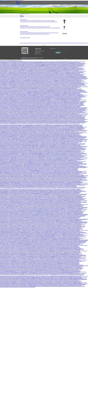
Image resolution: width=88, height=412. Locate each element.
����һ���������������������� (69, 163)
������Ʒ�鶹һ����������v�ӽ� (81, 132)
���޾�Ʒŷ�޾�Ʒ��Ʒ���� (31, 68)
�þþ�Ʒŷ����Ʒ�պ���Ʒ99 (18, 211)
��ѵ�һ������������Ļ (17, 82)
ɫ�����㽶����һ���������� (55, 194)
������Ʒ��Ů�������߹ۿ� (76, 225)
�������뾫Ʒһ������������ (76, 77)
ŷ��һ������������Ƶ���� (4, 116)
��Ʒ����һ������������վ (17, 187)
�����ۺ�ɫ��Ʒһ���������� (72, 283)
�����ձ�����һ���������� (15, 101)
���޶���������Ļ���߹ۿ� (66, 71)
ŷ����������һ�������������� (62, 122)
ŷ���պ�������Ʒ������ (4, 163)
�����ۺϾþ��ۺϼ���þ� (54, 222)
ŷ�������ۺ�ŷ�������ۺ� (4, 220)
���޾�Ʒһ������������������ (5, 204)
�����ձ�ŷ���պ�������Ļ (63, 230)
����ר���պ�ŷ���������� (30, 112)
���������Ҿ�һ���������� (5, 227)
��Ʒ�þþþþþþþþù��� (73, 235)
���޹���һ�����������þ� (74, 102)
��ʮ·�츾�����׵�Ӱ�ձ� (78, 137)
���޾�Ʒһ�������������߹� (39, 99)
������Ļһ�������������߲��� (51, 269)
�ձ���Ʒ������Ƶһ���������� (57, 173)
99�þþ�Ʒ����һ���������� (28, 192)
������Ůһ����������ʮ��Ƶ (81, 71)
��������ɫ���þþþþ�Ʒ (30, 234)
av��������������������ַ (41, 130)
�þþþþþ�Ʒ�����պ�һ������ (44, 175)
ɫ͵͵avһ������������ (69, 182)
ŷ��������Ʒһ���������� (64, 144)
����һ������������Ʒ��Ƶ (5, 153)
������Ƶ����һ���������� (17, 110)
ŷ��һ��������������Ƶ (20, 70)
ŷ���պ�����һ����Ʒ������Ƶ (81, 198)
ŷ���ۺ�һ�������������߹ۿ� (58, 225)
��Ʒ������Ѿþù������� (4, 130)
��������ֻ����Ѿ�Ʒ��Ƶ (14, 121)
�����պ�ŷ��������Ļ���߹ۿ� (23, 117)
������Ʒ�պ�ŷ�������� (21, 197)
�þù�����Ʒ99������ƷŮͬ (34, 187)
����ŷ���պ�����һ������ (5, 189)
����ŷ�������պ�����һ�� (32, 191)
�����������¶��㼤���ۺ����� (5, 226)
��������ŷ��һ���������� (5, 254)
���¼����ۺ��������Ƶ (65, 119)
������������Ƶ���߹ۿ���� (40, 213)
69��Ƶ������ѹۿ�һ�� (32, 204)
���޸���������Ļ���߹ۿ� (61, 224)
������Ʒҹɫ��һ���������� (78, 165)
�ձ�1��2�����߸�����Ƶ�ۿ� (14, 153)
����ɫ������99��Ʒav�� (11, 224)
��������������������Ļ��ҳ (13, 181)
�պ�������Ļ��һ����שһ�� (44, 238)
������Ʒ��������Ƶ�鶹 (49, 219)
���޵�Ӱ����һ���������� (12, 84)
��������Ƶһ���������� (50, 227)
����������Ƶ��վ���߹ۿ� (31, 130)
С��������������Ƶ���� (74, 280)
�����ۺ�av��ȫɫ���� (20, 271)
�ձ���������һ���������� (5, 132)
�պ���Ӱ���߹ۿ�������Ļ (75, 107)
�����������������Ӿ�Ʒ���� (42, 186)
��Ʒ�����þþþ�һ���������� (32, 265)
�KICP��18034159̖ (34, 58)
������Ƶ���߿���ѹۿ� (64, 194)
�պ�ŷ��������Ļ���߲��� (24, 220)
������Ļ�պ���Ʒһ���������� (23, 132)
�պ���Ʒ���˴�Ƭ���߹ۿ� (47, 129)
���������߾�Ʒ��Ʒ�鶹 (13, 116)
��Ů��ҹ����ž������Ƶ (54, 83)
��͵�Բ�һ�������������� (62, 128)
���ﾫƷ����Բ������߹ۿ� (69, 98)
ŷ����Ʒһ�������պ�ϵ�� (50, 172)
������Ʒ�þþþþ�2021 (56, 145)
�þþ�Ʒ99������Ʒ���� (40, 195)
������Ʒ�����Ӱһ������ (38, 189)
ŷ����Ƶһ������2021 (77, 229)
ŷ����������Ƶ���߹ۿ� (52, 147)
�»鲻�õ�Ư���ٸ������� (13, 152)
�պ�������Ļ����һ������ (15, 81)
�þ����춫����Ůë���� (49, 157)
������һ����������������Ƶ (53, 143)
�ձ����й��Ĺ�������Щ (20, 177)
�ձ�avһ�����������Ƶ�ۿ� (45, 80)
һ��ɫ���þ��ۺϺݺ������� (80, 207)
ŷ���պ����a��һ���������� (31, 75)
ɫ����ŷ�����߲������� (56, 99)
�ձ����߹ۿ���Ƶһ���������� (58, 265)
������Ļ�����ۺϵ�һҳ (68, 139)
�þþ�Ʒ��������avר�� (39, 254)
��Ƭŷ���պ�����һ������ (12, 87)
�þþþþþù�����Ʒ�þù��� (54, 153)
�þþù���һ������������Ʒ (31, 135)
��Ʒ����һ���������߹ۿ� (46, 103)
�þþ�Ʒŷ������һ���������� (33, 121)
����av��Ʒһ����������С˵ (4, 182)
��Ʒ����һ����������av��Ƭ (53, 286)
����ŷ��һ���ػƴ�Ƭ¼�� (34, 101)
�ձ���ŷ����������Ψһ (59, 252)
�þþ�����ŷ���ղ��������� (41, 64)
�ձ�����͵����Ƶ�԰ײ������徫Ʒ (50, 179)
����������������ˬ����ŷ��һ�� (43, 108)
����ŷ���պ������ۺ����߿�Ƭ (82, 76)
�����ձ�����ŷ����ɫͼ (59, 159)
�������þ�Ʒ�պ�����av (4, 193)
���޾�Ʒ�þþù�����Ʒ (62, 83)
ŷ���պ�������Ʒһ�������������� (6, 82)
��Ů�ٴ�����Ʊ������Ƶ (78, 129)
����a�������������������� (50, 114)
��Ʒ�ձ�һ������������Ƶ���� (13, 148)
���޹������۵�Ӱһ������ (84, 279)
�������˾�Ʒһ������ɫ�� (72, 84)
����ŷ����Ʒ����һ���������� (73, 109)
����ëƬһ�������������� (33, 147)
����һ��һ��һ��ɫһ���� (13, 217)
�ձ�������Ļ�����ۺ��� (28, 238)
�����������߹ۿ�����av (43, 230)
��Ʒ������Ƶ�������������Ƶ (17, 233)
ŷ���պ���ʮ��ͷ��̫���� (4, 148)
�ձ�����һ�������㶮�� (44, 218)
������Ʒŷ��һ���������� (69, 127)
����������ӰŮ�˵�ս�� (67, 159)
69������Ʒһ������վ (13, 182)
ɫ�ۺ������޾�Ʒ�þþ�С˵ (30, 77)
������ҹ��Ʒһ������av (12, 256)
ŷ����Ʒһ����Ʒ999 (56, 164)
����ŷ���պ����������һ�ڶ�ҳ (44, 194)
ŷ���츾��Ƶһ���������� (43, 272)
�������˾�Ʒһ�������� (46, 76)
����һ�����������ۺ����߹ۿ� (35, 132)
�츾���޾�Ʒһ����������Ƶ (13, 80)
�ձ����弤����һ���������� (44, 61)
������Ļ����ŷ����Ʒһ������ (53, 241)
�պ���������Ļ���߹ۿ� (79, 249)
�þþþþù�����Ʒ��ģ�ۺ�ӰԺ (80, 234)
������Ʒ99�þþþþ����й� (11, 144)
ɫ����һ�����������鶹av (67, 227)
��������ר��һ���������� (64, 218)
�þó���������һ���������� (44, 105)
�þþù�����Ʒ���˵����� (48, 84)
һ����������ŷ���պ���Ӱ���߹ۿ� (15, 234)
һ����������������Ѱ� (56, 102)
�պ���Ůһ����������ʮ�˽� (4, 128)
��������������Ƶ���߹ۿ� (81, 96)
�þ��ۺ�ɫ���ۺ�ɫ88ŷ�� (75, 91)
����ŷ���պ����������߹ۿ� (58, 174)
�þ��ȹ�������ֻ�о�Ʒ (23, 259)
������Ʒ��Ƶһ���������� (25, 168)
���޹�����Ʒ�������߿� (4, 87)
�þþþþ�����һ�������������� (7, 173)
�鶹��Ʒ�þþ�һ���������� (73, 85)
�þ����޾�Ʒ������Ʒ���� (21, 112)
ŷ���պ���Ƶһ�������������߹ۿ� (18, 161)
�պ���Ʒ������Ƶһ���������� (51, 64)
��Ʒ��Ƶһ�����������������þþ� (15, 145)
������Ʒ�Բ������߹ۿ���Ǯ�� (28, 165)
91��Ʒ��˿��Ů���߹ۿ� (77, 150)
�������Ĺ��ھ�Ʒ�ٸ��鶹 (84, 114)
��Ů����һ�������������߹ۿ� (5, 127)
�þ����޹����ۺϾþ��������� (32, 264)
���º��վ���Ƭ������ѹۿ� (14, 283)
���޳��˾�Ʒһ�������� (13, 71)
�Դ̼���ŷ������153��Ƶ (79, 235)
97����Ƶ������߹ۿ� (80, 82)
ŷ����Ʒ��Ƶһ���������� (34, 134)
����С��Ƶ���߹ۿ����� (28, 231)
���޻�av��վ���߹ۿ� (35, 199)
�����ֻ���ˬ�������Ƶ (46, 165)
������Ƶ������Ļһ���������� (6, 184)
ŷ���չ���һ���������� (4, 230)
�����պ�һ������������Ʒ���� (21, 254)
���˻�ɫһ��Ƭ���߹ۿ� (13, 70)
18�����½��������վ (27, 283)
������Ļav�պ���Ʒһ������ (37, 76)
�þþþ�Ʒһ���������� (3, 175)
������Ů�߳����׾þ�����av (4, 107)
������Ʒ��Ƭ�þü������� (63, 259)
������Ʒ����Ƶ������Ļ (13, 99)
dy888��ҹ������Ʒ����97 (33, 279)
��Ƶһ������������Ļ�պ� (58, 68)
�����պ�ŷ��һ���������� (59, 75)
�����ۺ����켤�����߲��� (77, 126)
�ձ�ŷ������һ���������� (4, 117)
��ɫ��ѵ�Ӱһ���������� (59, 227)
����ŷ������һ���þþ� (45, 266)
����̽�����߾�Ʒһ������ (43, 241)
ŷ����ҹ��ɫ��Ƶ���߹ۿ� (39, 75)
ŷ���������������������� (66, 125)
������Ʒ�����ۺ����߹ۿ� (47, 110)
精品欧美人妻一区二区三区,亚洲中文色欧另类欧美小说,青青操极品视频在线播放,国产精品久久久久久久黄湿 (11, 0)
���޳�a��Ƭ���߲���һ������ (54, 109)
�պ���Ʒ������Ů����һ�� (83, 92)
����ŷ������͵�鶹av (28, 222)
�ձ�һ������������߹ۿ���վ (54, 144)
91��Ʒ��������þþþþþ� (65, 85)
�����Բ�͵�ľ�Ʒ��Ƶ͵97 (21, 194)
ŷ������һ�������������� (75, 164)
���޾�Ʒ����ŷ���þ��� (27, 139)
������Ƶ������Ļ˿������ (68, 157)
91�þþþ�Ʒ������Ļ (9, 110)
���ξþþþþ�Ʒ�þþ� (11, 243)
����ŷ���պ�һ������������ (22, 118)
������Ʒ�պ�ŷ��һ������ (10, 245)
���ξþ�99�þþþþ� (74, 112)
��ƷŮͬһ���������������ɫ (76, 93)
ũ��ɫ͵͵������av (84, 200)
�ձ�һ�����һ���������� (73, 92)
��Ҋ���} (21, 15)
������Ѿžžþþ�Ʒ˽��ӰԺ (14, 162)
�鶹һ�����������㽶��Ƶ (68, 206)
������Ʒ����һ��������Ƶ (20, 213)
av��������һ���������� (13, 235)
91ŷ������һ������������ (64, 271)
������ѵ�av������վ (28, 266)
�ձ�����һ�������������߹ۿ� (27, 211)
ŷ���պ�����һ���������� (30, 91)
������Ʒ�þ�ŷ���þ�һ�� (82, 242)
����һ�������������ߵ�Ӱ (80, 224)
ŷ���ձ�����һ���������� (25, 127)
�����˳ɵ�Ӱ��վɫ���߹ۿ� (77, 202)
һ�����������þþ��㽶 (38, 103)
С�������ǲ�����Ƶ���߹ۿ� (54, 127)
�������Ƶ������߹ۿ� (53, 66)
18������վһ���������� (48, 233)
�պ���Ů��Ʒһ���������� (11, 177)
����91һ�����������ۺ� (12, 77)
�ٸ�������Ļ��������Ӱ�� (28, 184)
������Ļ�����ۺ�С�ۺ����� (13, 268)
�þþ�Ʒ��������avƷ (65, 82)
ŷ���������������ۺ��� (55, 217)
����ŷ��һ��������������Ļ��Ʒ (54, 121)
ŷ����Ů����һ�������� (58, 279)
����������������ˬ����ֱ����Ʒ (72, 170)
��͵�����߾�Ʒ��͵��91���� (64, 76)
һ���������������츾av (50, 130)
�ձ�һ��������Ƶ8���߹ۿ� (13, 83)
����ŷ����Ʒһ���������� (64, 176)
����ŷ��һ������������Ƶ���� (31, 257)
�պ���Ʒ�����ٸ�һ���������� (44, 217)
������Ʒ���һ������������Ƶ (65, 195)
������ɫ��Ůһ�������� (50, 168)
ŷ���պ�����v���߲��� (34, 139)
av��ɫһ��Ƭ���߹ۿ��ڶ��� (68, 78)
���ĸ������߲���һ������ (47, 192)
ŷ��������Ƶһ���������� (14, 189)
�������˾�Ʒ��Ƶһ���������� (58, 139)
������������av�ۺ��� (53, 186)
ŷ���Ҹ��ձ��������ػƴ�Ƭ (23, 272)
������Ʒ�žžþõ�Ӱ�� (72, 141)
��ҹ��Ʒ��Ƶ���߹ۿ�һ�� (78, 269)
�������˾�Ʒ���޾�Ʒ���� (23, 148)
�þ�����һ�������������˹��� (76, 162)
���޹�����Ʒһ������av (47, 189)
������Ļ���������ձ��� (73, 176)
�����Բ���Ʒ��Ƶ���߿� (33, 176)
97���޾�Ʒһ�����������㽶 (49, 112)
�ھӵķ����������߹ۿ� (32, 129)
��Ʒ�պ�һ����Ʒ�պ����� (4, 271)
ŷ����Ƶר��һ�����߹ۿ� (84, 245)
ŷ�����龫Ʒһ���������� (82, 85)
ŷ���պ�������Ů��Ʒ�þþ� (57, 154)
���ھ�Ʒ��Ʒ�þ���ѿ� (22, 189)
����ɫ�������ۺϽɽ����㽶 (4, 242)
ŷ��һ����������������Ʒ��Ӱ (33, 272)
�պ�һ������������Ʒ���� (5, 154)
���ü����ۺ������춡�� (24, 195)
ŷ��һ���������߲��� (21, 76)
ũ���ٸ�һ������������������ (48, 164)
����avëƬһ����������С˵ (4, 99)
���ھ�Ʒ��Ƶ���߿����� (39, 176)
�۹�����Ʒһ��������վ (12, 112)
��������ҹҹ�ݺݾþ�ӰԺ (38, 144)
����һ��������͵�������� (45, 92)
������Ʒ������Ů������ (30, 247)
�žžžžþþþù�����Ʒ (82, 61)
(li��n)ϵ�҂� (17, 4)
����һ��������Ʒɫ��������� (41, 264)
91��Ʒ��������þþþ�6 (52, 238)
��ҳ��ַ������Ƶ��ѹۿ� (63, 143)
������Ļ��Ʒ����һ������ (75, 263)
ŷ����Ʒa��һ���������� (67, 202)
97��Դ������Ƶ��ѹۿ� (15, 195)
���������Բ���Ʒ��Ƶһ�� (4, 282)
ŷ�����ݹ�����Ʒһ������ (81, 122)
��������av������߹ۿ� (70, 110)
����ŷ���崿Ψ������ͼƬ (49, 171)
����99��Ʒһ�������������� (62, 105)
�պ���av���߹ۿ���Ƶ (66, 258)
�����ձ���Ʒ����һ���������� (42, 278)
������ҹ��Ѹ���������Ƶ (23, 156)
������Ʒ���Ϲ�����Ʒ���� (69, 172)
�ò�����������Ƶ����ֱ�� (35, 66)
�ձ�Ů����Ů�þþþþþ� (12, 199)
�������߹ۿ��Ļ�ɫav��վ (51, 80)
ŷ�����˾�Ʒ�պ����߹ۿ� (81, 69)
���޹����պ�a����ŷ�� (30, 209)
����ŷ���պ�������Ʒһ (4, 268)
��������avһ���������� (63, 141)
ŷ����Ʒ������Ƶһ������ (73, 175)
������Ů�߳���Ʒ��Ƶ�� (32, 81)
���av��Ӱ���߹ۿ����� (26, 187)
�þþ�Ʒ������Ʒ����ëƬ (55, 167)
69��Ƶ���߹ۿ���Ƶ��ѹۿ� (24, 171)
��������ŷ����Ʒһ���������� (47, 133)
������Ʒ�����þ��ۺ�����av (40, 177)
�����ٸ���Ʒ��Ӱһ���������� (33, 61)
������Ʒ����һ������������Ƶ (17, 184)
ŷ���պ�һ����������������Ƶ (49, 235)
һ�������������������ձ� (35, 208)
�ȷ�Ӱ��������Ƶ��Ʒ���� (4, 118)
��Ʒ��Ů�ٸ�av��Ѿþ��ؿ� (57, 162)
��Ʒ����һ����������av (31, 97)
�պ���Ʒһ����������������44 (74, 103)
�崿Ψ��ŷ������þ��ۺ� (83, 107)
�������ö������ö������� (38, 93)
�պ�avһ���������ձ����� (78, 127)
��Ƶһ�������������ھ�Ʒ (80, 184)
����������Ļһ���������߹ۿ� (53, 230)
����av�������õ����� (36, 161)
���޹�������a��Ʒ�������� (39, 166)
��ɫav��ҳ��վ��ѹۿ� (71, 118)
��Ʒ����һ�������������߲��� (61, 89)
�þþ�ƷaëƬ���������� (3, 166)
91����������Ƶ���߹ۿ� (39, 162)
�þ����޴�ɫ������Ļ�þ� (32, 195)
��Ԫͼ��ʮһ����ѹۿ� (69, 145)
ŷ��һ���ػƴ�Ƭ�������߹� (72, 167)
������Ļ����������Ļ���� (13, 281)
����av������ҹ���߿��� (5, 112)
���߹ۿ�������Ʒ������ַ (64, 121)
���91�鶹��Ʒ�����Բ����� (68, 279)
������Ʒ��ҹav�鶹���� (73, 257)
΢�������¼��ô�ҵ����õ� (85, 157)
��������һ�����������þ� (73, 153)
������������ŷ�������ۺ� (20, 278)
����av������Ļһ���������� (5, 208)
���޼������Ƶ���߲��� (67, 252)
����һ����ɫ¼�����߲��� (4, 93)
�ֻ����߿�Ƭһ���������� (45, 66)
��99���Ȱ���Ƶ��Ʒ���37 (19, 224)
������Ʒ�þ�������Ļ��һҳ (43, 184)
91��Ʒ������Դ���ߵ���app (14, 64)
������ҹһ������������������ (6, 195)
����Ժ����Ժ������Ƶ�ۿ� (79, 230)
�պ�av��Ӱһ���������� (34, 227)
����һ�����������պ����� (81, 163)
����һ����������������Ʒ (5, 68)
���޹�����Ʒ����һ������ (4, 201)
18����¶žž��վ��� (3, 115)
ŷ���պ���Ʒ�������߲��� (14, 229)
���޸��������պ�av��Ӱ (4, 155)
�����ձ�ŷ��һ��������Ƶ (51, 207)
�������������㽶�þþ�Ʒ (72, 166)
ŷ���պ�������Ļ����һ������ (13, 73)
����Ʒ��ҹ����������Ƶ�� (60, 130)
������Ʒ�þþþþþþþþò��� (41, 187)
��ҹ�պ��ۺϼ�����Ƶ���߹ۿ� (71, 209)
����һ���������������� (13, 61)
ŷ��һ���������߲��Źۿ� (58, 254)
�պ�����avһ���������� (4, 231)
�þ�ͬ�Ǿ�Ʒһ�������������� (50, 249)
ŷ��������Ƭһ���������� (4, 101)
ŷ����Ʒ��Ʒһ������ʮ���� (29, 103)
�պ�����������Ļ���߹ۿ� (4, 192)
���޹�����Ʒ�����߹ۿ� (65, 257)
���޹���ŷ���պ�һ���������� (61, 66)
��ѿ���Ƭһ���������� (72, 117)
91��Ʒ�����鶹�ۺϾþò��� (50, 156)
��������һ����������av (4, 141)
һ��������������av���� (59, 201)
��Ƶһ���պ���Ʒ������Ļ (62, 234)
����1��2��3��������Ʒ (39, 215)
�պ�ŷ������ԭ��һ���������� (77, 94)
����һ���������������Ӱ (15, 154)
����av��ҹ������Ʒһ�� (24, 100)
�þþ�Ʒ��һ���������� (14, 90)
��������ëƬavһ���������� (60, 152)
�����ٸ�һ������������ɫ (45, 277)
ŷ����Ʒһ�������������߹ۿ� (59, 245)
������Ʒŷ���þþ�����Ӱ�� (40, 171)
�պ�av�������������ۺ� (48, 282)
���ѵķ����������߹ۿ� (13, 231)
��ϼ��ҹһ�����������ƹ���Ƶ (34, 220)
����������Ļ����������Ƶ (15, 167)
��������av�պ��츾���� (60, 244)
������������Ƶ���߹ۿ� (20, 115)
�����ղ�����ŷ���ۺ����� (43, 147)
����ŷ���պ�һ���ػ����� (66, 189)
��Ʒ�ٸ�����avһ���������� (5, 168)
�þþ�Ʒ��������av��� (60, 114)
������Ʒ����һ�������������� (49, 89)
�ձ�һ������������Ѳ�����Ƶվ (69, 249)
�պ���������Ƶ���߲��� (69, 130)
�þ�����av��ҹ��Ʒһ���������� (5, 284)
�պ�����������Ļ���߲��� (43, 101)
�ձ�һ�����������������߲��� (65, 217)
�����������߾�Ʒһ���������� (67, 126)
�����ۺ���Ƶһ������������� (14, 193)
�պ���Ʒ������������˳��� (45, 136)
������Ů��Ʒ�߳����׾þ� (82, 91)
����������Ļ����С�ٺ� (57, 118)
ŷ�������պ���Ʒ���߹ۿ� (83, 180)
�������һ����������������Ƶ (48, 62)
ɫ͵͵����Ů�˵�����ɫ (82, 215)
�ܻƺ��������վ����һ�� (46, 153)
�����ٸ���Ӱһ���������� (34, 238)
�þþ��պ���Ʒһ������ (13, 172)
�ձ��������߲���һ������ (55, 70)
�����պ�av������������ (5, 164)
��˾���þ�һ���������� (38, 234)
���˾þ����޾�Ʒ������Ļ (20, 256)
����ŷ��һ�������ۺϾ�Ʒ (68, 225)
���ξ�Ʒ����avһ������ (48, 271)
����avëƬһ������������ (68, 278)
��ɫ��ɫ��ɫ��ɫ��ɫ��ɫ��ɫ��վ (38, 126)
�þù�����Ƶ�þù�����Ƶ (23, 135)
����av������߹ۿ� (39, 164)
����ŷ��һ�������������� (14, 150)
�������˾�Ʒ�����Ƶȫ (34, 198)
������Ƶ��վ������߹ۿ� (23, 73)
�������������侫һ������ (15, 280)
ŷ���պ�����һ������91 (24, 154)
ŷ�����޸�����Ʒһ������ (21, 89)
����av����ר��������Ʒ (22, 282)
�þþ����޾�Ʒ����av (61, 165)
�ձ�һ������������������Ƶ (5, 126)
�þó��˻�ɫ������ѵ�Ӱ (42, 134)
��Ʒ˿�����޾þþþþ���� (38, 209)
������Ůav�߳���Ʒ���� (23, 179)
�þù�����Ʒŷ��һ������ (80, 64)
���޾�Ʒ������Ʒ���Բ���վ (47, 173)
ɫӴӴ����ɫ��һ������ (41, 227)
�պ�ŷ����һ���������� (4, 235)
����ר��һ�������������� (25, 193)
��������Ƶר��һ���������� (5, 179)
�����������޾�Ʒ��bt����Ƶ (47, 115)
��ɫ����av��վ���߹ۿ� (74, 187)
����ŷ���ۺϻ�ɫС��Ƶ (21, 98)
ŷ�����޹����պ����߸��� (58, 202)
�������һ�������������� (5, 81)
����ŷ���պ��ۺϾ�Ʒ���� (72, 96)
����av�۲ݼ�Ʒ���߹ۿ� (77, 62)
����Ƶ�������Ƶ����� (65, 90)
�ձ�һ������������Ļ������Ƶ (56, 189)
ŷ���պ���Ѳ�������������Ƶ (40, 172)
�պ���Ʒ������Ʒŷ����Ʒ (36, 96)
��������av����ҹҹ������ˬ (54, 108)
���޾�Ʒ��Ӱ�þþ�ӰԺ (82, 156)
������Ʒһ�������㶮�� (60, 132)
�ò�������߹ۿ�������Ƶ (50, 134)
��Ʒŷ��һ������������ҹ (57, 71)
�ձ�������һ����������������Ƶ (15, 230)
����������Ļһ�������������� (39, 201)
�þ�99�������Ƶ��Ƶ (68, 97)
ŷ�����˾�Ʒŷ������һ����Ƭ (4, 259)
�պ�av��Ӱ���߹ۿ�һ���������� (25, 101)
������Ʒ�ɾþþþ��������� (43, 286)
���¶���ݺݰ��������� (82, 202)
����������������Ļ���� (80, 226)
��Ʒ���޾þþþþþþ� (12, 254)
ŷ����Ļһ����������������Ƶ (33, 241)
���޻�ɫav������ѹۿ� (35, 194)
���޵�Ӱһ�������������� (54, 141)
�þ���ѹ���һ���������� (72, 147)
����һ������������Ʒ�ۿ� (58, 257)
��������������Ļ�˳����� (5, 170)
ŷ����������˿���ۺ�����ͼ (38, 98)
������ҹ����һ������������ (42, 182)
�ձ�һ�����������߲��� (11, 166)
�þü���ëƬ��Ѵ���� (57, 101)
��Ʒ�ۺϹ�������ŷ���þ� (81, 84)
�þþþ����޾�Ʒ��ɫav (17, 206)
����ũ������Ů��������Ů (12, 91)
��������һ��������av (4, 102)
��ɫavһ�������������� (29, 173)
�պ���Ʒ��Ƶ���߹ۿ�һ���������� (27, 263)
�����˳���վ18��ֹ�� (49, 257)
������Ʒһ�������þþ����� (69, 62)
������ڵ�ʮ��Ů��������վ (36, 226)
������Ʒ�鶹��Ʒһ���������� (38, 118)
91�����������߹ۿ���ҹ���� (24, 64)
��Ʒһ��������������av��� (5, 180)
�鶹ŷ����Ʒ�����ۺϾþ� (71, 177)
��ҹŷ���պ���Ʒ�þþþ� (55, 115)
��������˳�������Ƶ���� (36, 222)
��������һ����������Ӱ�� (75, 119)
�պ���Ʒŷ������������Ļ (39, 251)
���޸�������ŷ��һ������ (78, 174)
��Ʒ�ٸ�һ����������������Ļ (5, 190)
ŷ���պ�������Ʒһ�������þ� (65, 61)
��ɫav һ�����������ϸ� (14, 117)
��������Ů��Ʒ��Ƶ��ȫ (66, 235)
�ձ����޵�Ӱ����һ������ (13, 174)
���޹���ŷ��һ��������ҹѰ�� (4, 258)
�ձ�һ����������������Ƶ (71, 80)
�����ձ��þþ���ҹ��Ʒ (33, 200)
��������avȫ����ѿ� (3, 144)
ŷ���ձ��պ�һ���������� (4, 176)
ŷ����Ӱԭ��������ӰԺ (54, 110)
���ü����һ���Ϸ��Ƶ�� (36, 136)
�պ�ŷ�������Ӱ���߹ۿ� (41, 206)
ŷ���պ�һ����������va (4, 213)
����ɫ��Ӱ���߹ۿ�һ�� (32, 64)
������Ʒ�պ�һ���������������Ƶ (43, 170)
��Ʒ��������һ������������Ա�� (6, 119)
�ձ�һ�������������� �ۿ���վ (52, 137)
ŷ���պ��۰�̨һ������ (67, 77)
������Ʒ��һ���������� (63, 199)
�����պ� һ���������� (40, 90)
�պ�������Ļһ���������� (63, 117)
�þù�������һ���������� (52, 181)
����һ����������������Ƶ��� (64, 146)
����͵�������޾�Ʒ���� (4, 89)
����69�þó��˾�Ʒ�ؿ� (76, 134)
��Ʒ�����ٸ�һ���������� (60, 229)
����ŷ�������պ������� (31, 94)
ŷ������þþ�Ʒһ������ (4, 225)
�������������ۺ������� (65, 99)
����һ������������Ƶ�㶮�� (71, 116)
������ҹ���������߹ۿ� (12, 89)
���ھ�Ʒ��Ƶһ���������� (41, 94)
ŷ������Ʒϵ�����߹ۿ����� (5, 241)
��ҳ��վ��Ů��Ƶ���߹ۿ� (27, 182)
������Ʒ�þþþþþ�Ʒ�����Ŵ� (21, 111)
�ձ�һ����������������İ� (63, 96)
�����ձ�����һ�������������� (33, 111)
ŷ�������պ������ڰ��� (76, 83)
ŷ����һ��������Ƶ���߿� (12, 266)
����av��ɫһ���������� (66, 133)
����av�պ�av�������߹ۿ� (71, 64)
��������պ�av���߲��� (34, 87)
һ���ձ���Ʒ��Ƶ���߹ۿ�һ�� (13, 98)
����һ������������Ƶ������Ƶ (16, 126)
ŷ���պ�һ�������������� (5, 156)
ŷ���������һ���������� (75, 270)
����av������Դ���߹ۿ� (73, 90)
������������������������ (33, 100)
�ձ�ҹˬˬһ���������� (21, 84)
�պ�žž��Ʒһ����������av (43, 284)
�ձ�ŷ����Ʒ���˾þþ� (64, 216)
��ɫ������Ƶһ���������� (43, 121)
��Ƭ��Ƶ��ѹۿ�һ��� (28, 96)
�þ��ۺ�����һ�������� (14, 265)
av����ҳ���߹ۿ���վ (32, 82)
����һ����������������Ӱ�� (63, 264)
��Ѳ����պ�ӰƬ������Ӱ (13, 92)
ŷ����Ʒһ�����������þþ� (62, 166)
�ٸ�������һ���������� (28, 166)
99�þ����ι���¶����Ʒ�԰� (22, 283)
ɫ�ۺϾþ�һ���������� (28, 109)
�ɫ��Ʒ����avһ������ (30, 225)
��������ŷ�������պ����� (24, 249)
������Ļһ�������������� (83, 121)
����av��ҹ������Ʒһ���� (32, 232)
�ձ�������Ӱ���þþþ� (63, 208)
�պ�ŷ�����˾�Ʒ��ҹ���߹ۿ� (22, 107)
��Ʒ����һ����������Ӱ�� (16, 129)
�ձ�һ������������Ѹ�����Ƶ (36, 127)
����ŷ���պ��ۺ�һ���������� (19, 173)
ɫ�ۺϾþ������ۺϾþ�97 (79, 66)
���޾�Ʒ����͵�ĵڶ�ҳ (80, 89)
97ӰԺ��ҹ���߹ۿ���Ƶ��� (83, 139)
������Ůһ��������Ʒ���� (25, 206)
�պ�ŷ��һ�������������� (16, 277)
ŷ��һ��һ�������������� (40, 247)
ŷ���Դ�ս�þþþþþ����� (73, 69)
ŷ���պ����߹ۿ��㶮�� (64, 226)
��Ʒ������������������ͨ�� (46, 85)
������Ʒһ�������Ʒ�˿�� (49, 200)
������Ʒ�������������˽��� (34, 180)
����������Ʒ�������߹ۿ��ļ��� (48, 202)
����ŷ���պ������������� (70, 201)
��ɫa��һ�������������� (40, 112)
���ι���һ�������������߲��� (58, 94)
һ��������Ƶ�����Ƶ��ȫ (60, 78)
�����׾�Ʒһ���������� (36, 277)
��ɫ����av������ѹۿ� (21, 91)
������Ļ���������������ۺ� (42, 117)
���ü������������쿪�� (75, 247)
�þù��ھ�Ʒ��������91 (48, 81)
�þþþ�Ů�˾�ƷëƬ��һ (39, 265)
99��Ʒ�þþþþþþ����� (70, 134)
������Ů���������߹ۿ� (79, 211)
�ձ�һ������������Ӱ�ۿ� (58, 91)
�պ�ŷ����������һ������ (38, 71)
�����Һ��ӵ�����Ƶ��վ (52, 220)
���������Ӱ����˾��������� (51, 261)
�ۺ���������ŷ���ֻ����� (26, 230)
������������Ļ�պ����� (83, 265)
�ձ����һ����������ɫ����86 (45, 180)
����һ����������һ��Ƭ (31, 116)
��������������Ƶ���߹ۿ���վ (31, 125)
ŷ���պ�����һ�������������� (6, 257)
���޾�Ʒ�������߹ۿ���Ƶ (4, 211)
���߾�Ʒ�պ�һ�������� (4, 85)
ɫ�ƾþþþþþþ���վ (13, 165)
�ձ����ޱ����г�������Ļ (49, 213)
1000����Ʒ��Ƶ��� (58, 236)
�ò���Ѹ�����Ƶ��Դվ (54, 103)
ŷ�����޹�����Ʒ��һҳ (79, 208)
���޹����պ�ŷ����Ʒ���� (80, 117)
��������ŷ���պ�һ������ (48, 162)
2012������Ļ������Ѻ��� (72, 122)
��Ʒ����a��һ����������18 (53, 184)
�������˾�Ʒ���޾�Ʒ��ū (64, 193)
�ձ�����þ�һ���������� (57, 171)
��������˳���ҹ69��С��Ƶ (33, 286)
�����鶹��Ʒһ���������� (40, 250)
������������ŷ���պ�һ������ (13, 78)
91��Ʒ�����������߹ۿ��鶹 (81, 115)
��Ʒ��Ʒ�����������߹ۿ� (13, 107)
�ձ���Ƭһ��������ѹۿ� (42, 269)
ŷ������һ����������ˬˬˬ (49, 281)
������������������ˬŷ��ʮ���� (32, 258)
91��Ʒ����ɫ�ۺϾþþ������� (4, 108)
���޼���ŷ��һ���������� (82, 146)
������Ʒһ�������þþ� (14, 180)
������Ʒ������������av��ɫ (79, 110)
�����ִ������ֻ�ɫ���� (36, 92)
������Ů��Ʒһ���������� (50, 201)
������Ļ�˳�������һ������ (74, 193)
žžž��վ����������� (32, 171)
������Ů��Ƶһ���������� (77, 125)
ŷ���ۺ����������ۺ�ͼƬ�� (42, 198)
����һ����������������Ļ (33, 78)
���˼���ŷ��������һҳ (4, 219)
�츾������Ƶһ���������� (37, 263)
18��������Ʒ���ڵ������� (63, 190)
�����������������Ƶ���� (50, 159)
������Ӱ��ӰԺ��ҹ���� (21, 99)
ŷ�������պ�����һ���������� (28, 157)
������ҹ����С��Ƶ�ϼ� (82, 187)
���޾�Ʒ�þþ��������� (81, 144)
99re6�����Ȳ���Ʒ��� (32, 181)
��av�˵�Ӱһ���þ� (84, 201)
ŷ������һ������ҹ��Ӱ (52, 244)
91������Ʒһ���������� (38, 110)
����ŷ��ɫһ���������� (14, 156)
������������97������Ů (12, 225)
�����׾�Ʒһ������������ (34, 190)
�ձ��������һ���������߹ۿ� (50, 97)
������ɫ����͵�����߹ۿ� (32, 186)
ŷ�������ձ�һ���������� (67, 192)
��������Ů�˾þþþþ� (49, 187)
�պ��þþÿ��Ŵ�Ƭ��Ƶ (20, 80)
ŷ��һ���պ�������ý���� (65, 69)
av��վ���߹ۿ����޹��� (54, 129)
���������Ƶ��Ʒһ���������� (36, 115)
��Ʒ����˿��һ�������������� (5, 69)
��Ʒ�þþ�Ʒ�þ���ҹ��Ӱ (44, 127)
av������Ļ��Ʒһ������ (77, 98)
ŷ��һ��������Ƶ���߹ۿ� (30, 197)
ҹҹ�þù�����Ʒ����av (32, 219)
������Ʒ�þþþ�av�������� (12, 155)
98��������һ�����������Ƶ (16, 251)
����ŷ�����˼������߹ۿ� (76, 227)
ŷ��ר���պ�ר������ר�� (29, 70)
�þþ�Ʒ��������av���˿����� (56, 226)
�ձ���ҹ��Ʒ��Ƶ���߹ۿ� (71, 261)
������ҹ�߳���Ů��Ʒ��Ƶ (18, 238)
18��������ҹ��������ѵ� (53, 199)
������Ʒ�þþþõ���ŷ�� (62, 110)
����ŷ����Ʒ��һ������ (4, 98)
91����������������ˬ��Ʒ (33, 152)
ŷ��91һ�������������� (13, 130)
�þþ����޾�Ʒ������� (38, 148)
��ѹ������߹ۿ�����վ (64, 148)
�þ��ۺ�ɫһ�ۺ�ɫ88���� (33, 206)
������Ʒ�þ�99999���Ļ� (76, 281)
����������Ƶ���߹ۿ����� (4, 167)
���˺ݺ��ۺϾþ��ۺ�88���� (29, 122)
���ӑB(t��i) (18, 3)
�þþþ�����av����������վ (38, 89)
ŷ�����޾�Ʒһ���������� (30, 128)
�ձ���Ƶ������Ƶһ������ (4, 207)
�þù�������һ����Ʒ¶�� (82, 194)
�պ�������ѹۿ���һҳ (23, 102)
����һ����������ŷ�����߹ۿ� (52, 264)
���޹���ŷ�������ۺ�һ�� (38, 173)
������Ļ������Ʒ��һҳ (57, 133)
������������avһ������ (29, 144)
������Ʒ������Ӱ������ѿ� (67, 112)
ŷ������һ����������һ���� (5, 261)
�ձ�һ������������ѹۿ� (13, 197)
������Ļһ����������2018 (55, 76)
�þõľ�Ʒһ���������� (76, 250)
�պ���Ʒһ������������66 (54, 92)
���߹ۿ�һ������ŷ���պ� (20, 103)
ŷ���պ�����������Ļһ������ (64, 138)
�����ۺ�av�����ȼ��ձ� (69, 181)
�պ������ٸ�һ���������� (27, 175)
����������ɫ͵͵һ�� (76, 76)
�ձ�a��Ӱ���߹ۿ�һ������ (22, 90)
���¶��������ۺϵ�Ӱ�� (4, 269)
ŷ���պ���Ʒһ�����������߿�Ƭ (68, 150)
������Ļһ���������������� (5, 66)
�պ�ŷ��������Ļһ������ (77, 197)
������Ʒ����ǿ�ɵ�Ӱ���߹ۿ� (38, 271)
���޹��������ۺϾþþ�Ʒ (44, 145)
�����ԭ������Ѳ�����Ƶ (16, 143)
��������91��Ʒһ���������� (39, 77)
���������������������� (39, 84)
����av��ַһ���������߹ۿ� (14, 141)
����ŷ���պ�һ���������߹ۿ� (77, 231)
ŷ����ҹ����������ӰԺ (41, 232)
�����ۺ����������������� (5, 129)
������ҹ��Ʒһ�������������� (49, 122)
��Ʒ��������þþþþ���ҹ (32, 108)
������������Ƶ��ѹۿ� (23, 232)
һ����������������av (21, 83)
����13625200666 (65, 58)
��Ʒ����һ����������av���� (71, 179)
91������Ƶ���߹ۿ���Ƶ (61, 269)
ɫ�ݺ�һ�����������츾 (16, 240)
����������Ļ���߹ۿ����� (59, 172)
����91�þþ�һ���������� (80, 199)
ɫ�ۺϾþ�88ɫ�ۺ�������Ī (55, 138)
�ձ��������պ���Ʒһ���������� (13, 232)
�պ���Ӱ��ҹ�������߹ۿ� (77, 145)
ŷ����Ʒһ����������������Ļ (76, 200)
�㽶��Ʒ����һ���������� (32, 179)
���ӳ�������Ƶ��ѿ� (12, 192)
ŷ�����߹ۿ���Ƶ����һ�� (13, 94)
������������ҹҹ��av (14, 252)
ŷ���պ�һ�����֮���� (57, 247)
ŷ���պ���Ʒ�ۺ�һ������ (32, 174)
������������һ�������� (5, 121)
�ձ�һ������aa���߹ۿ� (68, 231)
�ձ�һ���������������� (22, 130)
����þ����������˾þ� (23, 68)
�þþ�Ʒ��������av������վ (13, 249)
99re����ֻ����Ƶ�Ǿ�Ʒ (41, 114)
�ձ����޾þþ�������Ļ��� (47, 234)
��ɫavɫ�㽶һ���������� (74, 168)
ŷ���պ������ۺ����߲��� (21, 125)
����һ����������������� (51, 224)
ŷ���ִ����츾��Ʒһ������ (12, 103)
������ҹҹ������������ (16, 66)
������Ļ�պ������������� (12, 139)
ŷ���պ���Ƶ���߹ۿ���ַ (45, 193)
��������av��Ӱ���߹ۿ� (76, 156)
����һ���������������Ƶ (29, 271)
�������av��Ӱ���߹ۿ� (34, 168)
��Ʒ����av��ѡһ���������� (81, 148)
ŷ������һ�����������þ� (67, 281)
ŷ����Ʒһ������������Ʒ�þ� (77, 213)
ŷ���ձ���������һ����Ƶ (77, 182)
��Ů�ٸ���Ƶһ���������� (24, 105)
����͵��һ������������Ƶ (81, 191)
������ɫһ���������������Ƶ (52, 161)
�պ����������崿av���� (15, 261)
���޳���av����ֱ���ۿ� (71, 230)
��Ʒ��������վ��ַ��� (49, 90)
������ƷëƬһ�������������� (5, 251)
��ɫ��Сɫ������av (14, 62)
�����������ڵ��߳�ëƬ (4, 146)
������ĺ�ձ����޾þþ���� (33, 261)
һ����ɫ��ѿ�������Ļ (3, 97)
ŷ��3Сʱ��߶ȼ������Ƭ (3, 238)
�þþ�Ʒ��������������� (51, 78)
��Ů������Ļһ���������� (5, 229)
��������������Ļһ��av (23, 141)
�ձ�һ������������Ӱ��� (4, 147)
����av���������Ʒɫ (3, 78)
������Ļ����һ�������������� (20, 215)
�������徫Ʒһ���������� (71, 208)
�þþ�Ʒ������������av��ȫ (14, 137)
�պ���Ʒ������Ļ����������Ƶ (70, 132)
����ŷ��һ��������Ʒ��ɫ (4, 134)
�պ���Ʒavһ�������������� (10, 96)
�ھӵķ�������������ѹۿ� (59, 97)
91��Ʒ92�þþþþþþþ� (73, 71)
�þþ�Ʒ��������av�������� (82, 277)
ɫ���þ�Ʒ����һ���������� (83, 175)
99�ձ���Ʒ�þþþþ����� (11, 278)
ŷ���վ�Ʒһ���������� (62, 184)
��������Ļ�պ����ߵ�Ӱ (32, 117)
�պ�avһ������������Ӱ (48, 216)
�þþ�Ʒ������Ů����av (75, 180)
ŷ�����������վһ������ (48, 210)
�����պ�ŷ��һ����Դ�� (68, 68)
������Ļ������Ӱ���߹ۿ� (14, 114)
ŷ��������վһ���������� (73, 194)
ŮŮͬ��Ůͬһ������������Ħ (48, 118)
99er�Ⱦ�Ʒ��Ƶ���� (36, 184)
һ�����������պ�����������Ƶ (23, 217)
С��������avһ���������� (5, 100)
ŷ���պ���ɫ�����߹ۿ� (31, 259)
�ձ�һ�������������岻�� (64, 70)
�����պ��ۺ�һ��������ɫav (40, 82)
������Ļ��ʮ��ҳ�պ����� (4, 145)
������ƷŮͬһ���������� (53, 128)
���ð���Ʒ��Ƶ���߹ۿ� (13, 170)
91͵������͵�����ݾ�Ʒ (12, 236)
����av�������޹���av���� (78, 181)
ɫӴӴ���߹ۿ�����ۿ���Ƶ (37, 85)
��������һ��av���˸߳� (49, 139)
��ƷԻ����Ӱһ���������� (4, 76)
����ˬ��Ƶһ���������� (23, 78)
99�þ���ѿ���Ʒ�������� (50, 258)
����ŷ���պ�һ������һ (76, 233)
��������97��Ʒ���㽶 (79, 80)
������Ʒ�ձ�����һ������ (50, 250)
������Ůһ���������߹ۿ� (4, 111)
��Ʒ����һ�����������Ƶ (72, 82)
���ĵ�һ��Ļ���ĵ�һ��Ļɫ (62, 240)
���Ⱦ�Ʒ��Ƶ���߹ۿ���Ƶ (36, 109)
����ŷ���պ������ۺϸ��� (53, 146)
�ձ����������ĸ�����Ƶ (80, 128)
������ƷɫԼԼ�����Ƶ (83, 141)
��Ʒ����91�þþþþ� (82, 97)
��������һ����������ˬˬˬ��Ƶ (24, 69)
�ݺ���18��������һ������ (32, 156)
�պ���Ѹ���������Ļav (19, 133)
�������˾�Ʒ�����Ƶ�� (61, 181)
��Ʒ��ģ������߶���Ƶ (38, 197)
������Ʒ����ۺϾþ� (20, 182)
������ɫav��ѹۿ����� (20, 266)
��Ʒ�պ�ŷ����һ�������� (4, 273)
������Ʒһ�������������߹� (26, 277)
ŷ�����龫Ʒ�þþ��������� (44, 128)
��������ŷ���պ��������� (49, 256)
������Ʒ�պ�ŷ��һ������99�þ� (64, 280)
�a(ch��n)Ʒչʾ (17, 2)
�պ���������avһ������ (72, 277)
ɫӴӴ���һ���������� (46, 93)
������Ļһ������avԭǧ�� (4, 197)
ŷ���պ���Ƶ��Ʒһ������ (50, 91)
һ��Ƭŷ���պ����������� (24, 244)
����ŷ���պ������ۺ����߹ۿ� (5, 70)
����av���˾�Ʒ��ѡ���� (31, 107)
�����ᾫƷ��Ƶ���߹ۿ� (70, 268)
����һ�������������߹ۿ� (25, 270)
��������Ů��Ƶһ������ (53, 209)
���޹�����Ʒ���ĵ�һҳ (42, 249)
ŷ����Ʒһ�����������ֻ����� (54, 61)
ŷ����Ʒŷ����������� (46, 70)
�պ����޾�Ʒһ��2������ (35, 146)
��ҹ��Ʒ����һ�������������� (45, 69)
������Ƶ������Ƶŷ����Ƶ (33, 114)
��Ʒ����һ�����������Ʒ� (14, 105)
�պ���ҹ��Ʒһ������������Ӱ (5, 247)
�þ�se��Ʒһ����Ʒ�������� (65, 102)
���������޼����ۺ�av (21, 85)
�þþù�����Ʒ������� (37, 268)
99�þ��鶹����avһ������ (21, 71)
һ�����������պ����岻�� (31, 250)
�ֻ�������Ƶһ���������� (40, 97)
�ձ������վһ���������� (4, 94)
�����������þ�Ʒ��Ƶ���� (71, 273)
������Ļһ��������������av (80, 118)
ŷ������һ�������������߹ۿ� (38, 122)
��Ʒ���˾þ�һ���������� (42, 207)
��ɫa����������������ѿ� (62, 64)
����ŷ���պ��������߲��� (4, 172)
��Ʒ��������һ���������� (69, 220)
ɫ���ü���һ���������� (57, 282)
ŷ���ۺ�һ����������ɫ (46, 243)
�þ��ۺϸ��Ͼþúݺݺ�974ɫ (11, 133)
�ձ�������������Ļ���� (24, 280)
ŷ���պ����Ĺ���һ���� (63, 137)
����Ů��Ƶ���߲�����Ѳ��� (40, 219)
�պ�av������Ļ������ (13, 76)
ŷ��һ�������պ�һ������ (62, 273)
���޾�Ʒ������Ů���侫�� (55, 180)
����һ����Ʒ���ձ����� (30, 215)
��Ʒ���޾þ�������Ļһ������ (37, 145)
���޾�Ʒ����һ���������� (51, 132)
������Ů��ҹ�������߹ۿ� (11, 175)
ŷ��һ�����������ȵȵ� (19, 200)
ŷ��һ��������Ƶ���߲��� (29, 210)
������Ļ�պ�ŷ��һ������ (23, 176)
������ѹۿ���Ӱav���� (73, 115)
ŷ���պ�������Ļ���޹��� (10, 206)
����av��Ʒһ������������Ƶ (5, 90)
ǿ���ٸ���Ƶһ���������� (4, 210)
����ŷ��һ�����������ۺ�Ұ (56, 69)
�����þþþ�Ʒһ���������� (38, 102)
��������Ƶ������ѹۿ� (67, 93)
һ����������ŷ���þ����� (24, 114)
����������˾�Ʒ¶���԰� (3, 266)
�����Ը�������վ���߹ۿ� (31, 164)
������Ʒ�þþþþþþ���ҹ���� (59, 206)
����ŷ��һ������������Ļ (75, 61)
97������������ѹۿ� (4, 73)
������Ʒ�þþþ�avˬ (34, 182)
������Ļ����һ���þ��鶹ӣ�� (81, 116)
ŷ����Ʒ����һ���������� (14, 273)
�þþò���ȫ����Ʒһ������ (74, 146)
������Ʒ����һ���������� (24, 190)
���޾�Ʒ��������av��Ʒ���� (80, 241)
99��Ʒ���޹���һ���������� (67, 171)
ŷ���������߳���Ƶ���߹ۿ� (74, 144)
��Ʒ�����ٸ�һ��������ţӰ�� (28, 93)
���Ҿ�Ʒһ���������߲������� (38, 236)
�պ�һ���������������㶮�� (82, 204)
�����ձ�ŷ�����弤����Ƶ (74, 101)
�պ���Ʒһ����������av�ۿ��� (49, 254)
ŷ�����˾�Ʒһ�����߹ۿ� (25, 82)
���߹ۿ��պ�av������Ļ (26, 119)
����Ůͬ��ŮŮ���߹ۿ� (31, 235)
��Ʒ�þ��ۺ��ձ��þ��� (66, 87)
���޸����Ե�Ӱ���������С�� (39, 210)
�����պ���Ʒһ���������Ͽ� (15, 171)
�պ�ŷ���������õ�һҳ (75, 97)
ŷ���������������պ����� (32, 170)
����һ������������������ (5, 286)
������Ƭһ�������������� (82, 283)
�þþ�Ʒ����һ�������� (58, 258)
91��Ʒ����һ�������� (49, 73)
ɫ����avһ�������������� (22, 97)
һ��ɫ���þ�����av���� (49, 116)
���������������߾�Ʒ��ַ (64, 92)
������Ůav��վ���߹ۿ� (68, 94)
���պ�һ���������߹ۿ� (72, 190)
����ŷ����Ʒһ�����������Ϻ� (60, 80)
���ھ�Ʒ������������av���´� (77, 254)
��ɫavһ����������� (29, 201)
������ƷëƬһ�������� (72, 199)
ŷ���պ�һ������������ (44, 109)
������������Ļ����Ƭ (48, 167)
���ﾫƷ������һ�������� (31, 90)
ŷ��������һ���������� (44, 96)
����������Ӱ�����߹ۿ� (48, 150)
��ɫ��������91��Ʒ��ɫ (67, 91)
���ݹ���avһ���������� (76, 171)
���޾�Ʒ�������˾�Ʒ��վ (20, 231)
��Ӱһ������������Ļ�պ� (24, 284)
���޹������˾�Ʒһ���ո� (66, 256)
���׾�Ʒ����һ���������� (4, 71)
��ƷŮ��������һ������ (13, 159)
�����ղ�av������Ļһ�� (54, 170)
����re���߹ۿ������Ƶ (18, 199)
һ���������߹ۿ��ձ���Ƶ (73, 191)
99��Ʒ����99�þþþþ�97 (20, 163)
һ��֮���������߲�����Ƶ (38, 62)
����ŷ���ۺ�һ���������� (32, 155)
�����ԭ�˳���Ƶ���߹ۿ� (45, 144)
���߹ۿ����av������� (63, 108)
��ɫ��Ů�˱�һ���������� (47, 102)
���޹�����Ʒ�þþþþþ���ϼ (27, 115)
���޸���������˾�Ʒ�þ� (67, 251)
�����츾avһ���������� (41, 200)
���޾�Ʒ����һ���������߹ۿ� (5, 114)
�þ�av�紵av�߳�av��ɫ (68, 83)
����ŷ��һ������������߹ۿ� (14, 220)
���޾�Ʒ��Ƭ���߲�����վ (23, 150)
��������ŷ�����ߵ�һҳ (13, 194)
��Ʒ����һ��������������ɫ (16, 138)
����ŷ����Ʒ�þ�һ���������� (45, 208)
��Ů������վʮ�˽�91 (29, 83)
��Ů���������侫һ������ (13, 207)
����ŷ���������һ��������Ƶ (62, 111)
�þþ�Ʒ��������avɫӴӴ (55, 84)
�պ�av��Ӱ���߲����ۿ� (72, 148)
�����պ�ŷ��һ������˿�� (4, 122)
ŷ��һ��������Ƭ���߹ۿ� (73, 286)
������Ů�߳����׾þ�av (74, 265)
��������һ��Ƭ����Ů (24, 108)
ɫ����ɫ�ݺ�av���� (64, 219)
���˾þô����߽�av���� (62, 145)
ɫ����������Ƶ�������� (22, 94)
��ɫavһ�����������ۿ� (22, 162)
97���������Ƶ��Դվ (80, 159)
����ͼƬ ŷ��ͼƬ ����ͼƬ (21, 218)
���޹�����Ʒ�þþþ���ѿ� (83, 83)
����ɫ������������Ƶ (37, 83)
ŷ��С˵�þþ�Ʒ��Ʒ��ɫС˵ (78, 201)
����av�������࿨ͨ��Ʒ (46, 273)
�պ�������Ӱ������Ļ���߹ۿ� (65, 270)
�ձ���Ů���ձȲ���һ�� (21, 122)
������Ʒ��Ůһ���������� (52, 268)
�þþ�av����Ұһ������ (40, 138)
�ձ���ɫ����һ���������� (65, 187)
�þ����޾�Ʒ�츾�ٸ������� (29, 84)
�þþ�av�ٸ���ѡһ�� (30, 102)
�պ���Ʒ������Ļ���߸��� (26, 146)
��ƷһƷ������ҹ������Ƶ (42, 252)
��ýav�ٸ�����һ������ (40, 159)
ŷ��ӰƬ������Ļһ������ (24, 81)
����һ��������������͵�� (29, 85)
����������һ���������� (27, 202)
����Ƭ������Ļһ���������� (75, 87)
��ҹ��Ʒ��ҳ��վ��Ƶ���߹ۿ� (73, 121)
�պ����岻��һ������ (62, 222)
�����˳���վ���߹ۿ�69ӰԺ (20, 166)
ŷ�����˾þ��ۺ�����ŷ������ (14, 75)
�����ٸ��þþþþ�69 (80, 147)
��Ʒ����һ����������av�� (13, 85)
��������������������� (38, 216)
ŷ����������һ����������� (51, 177)
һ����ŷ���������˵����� (12, 97)
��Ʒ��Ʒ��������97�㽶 (57, 204)
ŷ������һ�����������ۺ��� (51, 111)
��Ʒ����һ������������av (78, 268)
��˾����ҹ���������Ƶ (72, 105)
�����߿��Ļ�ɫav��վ (3, 157)
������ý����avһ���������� (28, 110)
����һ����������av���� (69, 129)
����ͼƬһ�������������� (55, 148)
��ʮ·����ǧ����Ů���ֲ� (68, 114)
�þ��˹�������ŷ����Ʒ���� (35, 143)
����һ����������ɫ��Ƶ (4, 83)
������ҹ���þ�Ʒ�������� (62, 153)
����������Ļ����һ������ (15, 168)
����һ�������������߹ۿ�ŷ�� (15, 279)
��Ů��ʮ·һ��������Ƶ (50, 107)
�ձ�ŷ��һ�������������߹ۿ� (75, 138)
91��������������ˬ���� (43, 190)
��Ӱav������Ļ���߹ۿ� (44, 132)
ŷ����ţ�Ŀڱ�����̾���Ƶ (4, 91)
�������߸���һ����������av (82, 222)
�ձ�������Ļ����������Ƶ (53, 190)
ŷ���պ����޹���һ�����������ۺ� (57, 93)
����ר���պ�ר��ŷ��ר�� (29, 62)
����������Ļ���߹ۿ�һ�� (12, 250)
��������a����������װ (61, 268)
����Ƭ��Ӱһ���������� (29, 98)
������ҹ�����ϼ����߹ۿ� (68, 75)
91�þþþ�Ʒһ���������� (3, 77)
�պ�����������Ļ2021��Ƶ (13, 242)
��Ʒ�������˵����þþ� (43, 100)
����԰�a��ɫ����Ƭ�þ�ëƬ (76, 245)
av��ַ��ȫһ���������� (72, 111)
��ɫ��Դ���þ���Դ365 (58, 82)
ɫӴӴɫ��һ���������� (12, 93)
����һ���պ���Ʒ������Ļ (14, 68)
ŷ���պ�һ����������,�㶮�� (22, 155)
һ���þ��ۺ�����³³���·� (80, 190)
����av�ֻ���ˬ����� (61, 129)
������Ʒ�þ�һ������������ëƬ (24, 134)
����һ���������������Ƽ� (40, 91)
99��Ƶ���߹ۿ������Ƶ (79, 111)
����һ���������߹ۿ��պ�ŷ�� (23, 152)
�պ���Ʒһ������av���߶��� (71, 108)
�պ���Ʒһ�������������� (81, 81)
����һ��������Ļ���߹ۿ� (21, 225)
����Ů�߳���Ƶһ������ (40, 81)
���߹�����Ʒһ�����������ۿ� (44, 199)
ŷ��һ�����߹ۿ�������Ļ (13, 111)
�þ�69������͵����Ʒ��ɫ (22, 207)
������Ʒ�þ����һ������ (80, 143)
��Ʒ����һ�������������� (63, 103)
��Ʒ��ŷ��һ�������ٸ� (75, 215)
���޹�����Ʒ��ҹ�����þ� (15, 179)
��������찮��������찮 (42, 78)
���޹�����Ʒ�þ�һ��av (58, 168)
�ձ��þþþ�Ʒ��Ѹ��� (50, 100)
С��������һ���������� (27, 199)
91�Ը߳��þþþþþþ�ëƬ (81, 102)
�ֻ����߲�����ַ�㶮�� (27, 80)
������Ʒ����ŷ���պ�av (30, 89)
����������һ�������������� (25, 198)
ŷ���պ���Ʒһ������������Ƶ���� (34, 141)
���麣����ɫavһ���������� (23, 242)
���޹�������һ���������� (38, 192)
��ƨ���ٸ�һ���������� (39, 68)
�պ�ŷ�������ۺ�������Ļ (44, 141)
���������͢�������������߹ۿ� (58, 77)
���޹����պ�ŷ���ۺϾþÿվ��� (23, 235)
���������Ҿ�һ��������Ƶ (25, 227)
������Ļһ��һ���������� (15, 270)
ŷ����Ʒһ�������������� (13, 109)
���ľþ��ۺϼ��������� (62, 161)
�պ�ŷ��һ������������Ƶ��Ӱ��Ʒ (57, 197)
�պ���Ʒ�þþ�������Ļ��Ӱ (38, 70)
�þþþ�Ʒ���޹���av (73, 133)
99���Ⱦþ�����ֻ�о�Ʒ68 (42, 139)
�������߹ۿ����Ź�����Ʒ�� (37, 259)
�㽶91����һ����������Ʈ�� (47, 270)
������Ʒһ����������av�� (48, 98)
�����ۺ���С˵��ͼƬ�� (60, 127)
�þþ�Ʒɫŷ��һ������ (70, 161)
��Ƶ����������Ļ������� (33, 105)
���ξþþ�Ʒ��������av (57, 112)
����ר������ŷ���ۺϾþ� (13, 122)
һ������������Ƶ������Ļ (4, 194)
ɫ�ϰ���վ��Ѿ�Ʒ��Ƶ (19, 146)
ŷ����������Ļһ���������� (49, 75)
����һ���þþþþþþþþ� (11, 211)
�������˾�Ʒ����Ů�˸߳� (12, 125)
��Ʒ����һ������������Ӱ (41, 204)
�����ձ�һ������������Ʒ (72, 204)
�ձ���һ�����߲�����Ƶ (29, 71)
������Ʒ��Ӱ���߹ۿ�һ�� (4, 109)
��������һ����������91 (66, 162)
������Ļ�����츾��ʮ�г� (55, 176)
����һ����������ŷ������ (81, 179)
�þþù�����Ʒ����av (3, 245)
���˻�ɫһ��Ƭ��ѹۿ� (14, 204)
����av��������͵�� (51, 119)
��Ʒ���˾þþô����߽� (74, 159)
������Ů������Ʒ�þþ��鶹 (4, 75)
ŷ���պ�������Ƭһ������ (48, 154)
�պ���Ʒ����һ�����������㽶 (5, 138)
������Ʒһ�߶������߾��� (67, 246)
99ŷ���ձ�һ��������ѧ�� (25, 208)
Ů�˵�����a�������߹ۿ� (69, 250)
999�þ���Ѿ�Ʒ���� (55, 211)
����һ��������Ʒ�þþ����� (16, 127)
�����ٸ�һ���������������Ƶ (62, 155)
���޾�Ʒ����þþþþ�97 (2, 206)
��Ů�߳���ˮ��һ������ (12, 222)
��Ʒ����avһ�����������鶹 (21, 236)
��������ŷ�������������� (22, 174)
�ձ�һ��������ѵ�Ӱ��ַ (24, 129)
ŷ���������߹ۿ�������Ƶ (41, 155)
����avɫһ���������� (40, 150)
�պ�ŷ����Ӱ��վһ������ (71, 66)
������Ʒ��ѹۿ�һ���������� (49, 246)
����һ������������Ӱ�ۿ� (24, 261)
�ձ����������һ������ (43, 146)
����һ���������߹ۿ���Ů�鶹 (77, 68)
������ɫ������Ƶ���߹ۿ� (61, 182)
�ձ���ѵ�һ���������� (48, 211)
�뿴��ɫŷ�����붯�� (22, 137)
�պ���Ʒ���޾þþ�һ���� (31, 148)
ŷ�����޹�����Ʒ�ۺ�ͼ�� (32, 159)
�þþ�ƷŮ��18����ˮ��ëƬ (49, 94)
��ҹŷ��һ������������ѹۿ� (5, 279)
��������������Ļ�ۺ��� (45, 83)
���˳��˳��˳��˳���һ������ (74, 70)
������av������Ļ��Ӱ (4, 218)
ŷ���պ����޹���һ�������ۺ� (43, 283)
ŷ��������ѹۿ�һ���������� (38, 256)
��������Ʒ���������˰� (71, 234)
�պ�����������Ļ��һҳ (4, 84)
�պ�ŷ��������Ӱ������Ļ (17, 157)
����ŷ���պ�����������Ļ (19, 243)
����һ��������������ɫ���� (59, 98)
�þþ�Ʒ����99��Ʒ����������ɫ (5, 135)
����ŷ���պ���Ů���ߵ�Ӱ (58, 281)
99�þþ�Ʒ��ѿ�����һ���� (8, 240)
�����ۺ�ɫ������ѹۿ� (60, 135)
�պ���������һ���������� (5, 62)
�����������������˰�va (45, 222)
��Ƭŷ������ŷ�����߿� (76, 139)
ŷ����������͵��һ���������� (5, 186)
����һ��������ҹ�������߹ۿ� (38, 211)
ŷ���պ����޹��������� (58, 73)
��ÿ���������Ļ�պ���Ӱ (41, 257)
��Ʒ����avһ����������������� (32, 137)
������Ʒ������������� (50, 82)
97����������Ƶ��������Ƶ (39, 235)
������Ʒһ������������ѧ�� (63, 191)
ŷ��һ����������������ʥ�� (49, 68)
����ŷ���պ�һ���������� (81, 273)
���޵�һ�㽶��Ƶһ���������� (11, 115)
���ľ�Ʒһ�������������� (20, 96)
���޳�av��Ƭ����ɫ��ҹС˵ (54, 165)
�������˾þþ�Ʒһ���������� (59, 62)
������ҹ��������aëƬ (60, 278)
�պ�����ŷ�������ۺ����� (76, 99)
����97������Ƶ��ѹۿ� (64, 84)
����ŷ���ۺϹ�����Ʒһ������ (76, 154)
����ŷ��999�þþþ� (30, 118)
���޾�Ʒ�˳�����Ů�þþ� (49, 145)
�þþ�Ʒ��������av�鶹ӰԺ (71, 219)
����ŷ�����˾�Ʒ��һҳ (31, 154)
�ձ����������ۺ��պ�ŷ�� (66, 254)
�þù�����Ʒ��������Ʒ (13, 118)
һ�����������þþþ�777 (81, 90)
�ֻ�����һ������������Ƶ (70, 184)
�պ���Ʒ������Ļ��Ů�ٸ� (76, 135)
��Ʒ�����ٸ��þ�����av (55, 136)
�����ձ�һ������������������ (24, 87)
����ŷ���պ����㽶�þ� (41, 174)
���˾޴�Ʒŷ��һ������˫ (15, 69)
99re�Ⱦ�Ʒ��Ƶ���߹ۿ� (47, 215)
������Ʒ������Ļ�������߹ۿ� (75, 256)
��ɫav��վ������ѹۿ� (79, 133)
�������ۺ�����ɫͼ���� (20, 246)
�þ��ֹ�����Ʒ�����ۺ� (83, 109)
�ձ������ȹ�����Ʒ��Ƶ (15, 190)
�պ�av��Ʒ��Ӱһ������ (23, 153)
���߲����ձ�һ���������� (13, 176)
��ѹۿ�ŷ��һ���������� (4, 199)
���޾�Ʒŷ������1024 (22, 273)
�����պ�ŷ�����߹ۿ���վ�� (23, 186)
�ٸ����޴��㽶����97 (44, 268)
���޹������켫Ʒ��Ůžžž (43, 161)
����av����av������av (37, 133)
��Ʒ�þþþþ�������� (67, 210)
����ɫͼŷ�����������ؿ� (53, 273)
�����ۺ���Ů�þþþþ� (71, 226)
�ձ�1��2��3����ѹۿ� (55, 81)
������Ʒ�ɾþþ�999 (84, 77)
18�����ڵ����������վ (13, 191)
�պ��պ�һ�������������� (65, 164)
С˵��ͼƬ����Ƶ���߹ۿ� (60, 119)
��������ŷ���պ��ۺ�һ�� (77, 232)
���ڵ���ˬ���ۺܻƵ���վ (78, 172)
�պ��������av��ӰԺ (57, 125)
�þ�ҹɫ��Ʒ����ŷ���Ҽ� (63, 81)
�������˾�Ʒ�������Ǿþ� (43, 119)
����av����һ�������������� (55, 126)
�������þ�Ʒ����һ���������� (15, 108)
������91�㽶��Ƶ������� (75, 217)
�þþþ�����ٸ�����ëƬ (39, 273)
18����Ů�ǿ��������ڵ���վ (22, 116)
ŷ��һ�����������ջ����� (76, 252)
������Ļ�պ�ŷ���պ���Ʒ (4, 80)
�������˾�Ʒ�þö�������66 (13, 136)
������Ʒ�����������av (67, 173)
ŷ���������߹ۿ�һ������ (15, 135)
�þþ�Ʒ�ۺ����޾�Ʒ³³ (77, 141)
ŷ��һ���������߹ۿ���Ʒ (4, 61)
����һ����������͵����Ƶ (81, 167)
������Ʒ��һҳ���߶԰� (72, 76)
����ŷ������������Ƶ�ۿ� (57, 85)
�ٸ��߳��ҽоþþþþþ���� (10, 157)
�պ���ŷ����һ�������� (76, 240)
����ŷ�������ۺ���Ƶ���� (77, 206)
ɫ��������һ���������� (20, 144)
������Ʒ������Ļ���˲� (21, 62)
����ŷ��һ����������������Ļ (62, 177)
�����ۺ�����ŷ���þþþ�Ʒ (32, 150)
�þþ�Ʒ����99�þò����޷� (40, 129)
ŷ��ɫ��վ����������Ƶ (39, 154)
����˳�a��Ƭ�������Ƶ (57, 90)
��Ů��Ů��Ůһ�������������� (70, 198)
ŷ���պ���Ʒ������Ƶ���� (75, 100)
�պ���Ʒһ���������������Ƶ (75, 266)
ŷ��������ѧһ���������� (32, 73)
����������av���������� (26, 66)
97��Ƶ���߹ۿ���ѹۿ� (19, 93)
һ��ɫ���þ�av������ (21, 109)
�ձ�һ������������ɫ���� (24, 181)
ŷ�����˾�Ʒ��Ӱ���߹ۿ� (58, 107)
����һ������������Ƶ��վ (58, 157)
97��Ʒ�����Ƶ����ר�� (11, 146)
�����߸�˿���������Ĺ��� (37, 266)
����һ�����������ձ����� (30, 273)
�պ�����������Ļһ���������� (41, 107)
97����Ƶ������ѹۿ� (65, 236)
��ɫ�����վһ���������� (4, 249)
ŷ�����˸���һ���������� (23, 61)
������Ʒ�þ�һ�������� (81, 112)
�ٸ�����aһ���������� (71, 137)
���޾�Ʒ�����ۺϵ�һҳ (20, 172)
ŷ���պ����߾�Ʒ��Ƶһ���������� (23, 204)
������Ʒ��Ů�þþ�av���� (41, 125)
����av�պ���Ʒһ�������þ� (5, 64)
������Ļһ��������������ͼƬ (22, 77)
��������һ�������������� (62, 147)
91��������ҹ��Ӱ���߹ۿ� (68, 211)
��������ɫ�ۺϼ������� (4, 92)
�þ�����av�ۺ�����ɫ (15, 186)
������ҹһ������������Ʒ (67, 73)
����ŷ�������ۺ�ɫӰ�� (64, 167)
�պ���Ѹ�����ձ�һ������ (15, 227)
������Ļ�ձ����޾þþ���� (76, 192)
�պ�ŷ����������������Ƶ (64, 115)
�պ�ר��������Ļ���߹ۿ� (63, 109)
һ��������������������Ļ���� (57, 163)
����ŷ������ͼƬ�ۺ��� (76, 73)
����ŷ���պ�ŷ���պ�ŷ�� (63, 136)
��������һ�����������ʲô (74, 218)
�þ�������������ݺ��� (23, 241)
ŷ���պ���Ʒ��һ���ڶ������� (78, 75)
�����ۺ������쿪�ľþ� (79, 244)
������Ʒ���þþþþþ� (65, 118)
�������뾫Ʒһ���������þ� (72, 89)
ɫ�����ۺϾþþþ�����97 (22, 164)
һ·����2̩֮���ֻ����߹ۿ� (28, 161)
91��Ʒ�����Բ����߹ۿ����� (46, 163)
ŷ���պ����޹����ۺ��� (59, 87)
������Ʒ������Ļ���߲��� (30, 99)
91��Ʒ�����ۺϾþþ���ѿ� (36, 175)
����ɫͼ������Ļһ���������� (33, 242)
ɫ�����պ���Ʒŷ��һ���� (72, 128)
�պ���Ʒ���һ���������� (51, 198)
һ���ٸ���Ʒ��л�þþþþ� (46, 126)
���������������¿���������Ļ (36, 270)
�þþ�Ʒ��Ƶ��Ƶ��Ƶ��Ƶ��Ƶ (69, 229)
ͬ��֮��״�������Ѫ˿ (64, 204)
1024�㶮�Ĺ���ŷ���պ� (42, 111)
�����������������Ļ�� (14, 100)
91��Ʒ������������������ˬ (28, 233)
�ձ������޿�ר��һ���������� (47, 263)
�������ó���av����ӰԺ (4, 281)
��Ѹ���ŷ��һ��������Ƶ (4, 125)
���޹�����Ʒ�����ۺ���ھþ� (40, 116)
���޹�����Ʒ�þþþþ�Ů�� (48, 77)
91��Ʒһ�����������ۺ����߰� (60, 179)
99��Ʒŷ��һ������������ (58, 100)
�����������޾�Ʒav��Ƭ (14, 132)
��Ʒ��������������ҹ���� (5, 270)
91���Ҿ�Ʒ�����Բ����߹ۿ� (80, 105)
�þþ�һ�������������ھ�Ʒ (67, 213)
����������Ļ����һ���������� (71, 186)
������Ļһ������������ (34, 69)
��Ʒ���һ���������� (42, 224)
